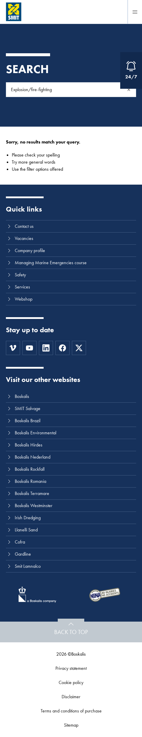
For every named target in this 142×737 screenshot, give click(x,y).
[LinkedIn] (46, 348)
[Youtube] (29, 348)
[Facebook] (62, 348)
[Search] (129, 90)
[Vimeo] (13, 348)
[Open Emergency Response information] (131, 70)
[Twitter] (79, 348)
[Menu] (135, 12)
